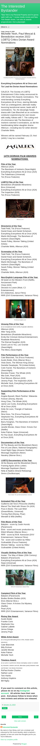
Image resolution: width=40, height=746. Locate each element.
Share (4, 708)
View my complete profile (9, 739)
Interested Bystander (10, 727)
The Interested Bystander (13, 8)
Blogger (24, 744)
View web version (20, 721)
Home (20, 717)
